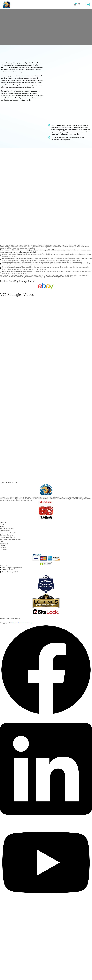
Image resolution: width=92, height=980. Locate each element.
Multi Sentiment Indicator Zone (10, 539)
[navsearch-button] (79, 4)
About (2, 526)
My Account (4, 543)
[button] (88, 4)
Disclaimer (3, 549)
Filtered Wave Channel (7, 537)
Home (2, 524)
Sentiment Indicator (6, 535)
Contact (2, 546)
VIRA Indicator (5, 531)
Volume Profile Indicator (8, 533)
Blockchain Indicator (7, 528)
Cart (1, 541)
